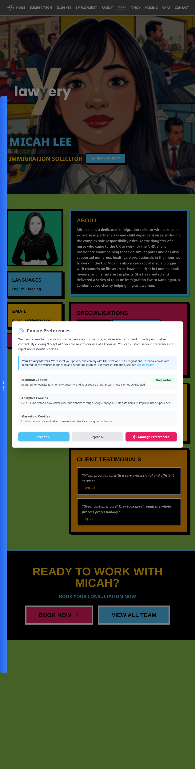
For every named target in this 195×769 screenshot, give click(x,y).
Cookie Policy (144, 365)
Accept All (43, 437)
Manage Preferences (151, 437)
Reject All (97, 437)
